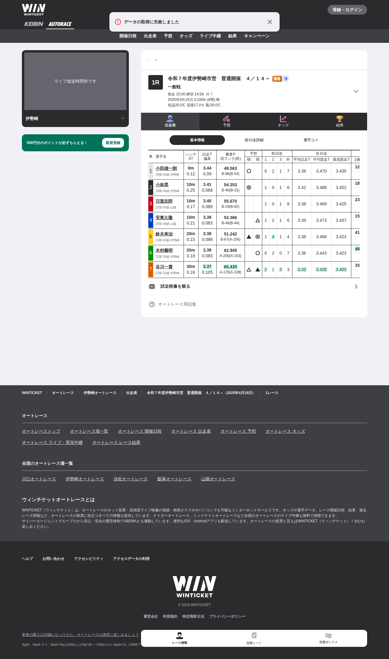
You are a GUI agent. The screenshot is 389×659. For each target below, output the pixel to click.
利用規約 (170, 616)
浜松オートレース (131, 478)
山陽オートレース (218, 478)
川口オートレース (39, 478)
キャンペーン (257, 35)
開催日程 (127, 35)
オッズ (186, 35)
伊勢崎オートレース (85, 478)
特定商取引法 (193, 616)
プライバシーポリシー (227, 616)
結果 (232, 35)
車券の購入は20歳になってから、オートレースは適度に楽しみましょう (80, 635)
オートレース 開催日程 (140, 431)
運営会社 (150, 616)
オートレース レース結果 (116, 442)
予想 (168, 35)
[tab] (254, 140)
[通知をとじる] (270, 22)
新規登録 (113, 143)
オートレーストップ (41, 431)
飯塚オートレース (174, 478)
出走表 (150, 35)
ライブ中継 (210, 35)
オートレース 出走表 (191, 431)
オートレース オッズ (285, 431)
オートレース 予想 (238, 431)
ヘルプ (27, 559)
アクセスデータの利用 (131, 559)
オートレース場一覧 (89, 431)
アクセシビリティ (88, 559)
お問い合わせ (53, 559)
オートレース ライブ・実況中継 (52, 442)
